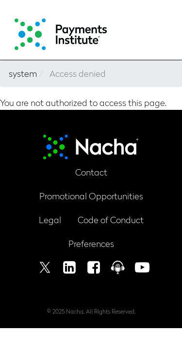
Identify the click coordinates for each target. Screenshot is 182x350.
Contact (91, 171)
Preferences (91, 243)
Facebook (93, 267)
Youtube (142, 267)
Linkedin (69, 267)
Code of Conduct (111, 219)
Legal (50, 219)
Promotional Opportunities (91, 195)
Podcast (118, 267)
